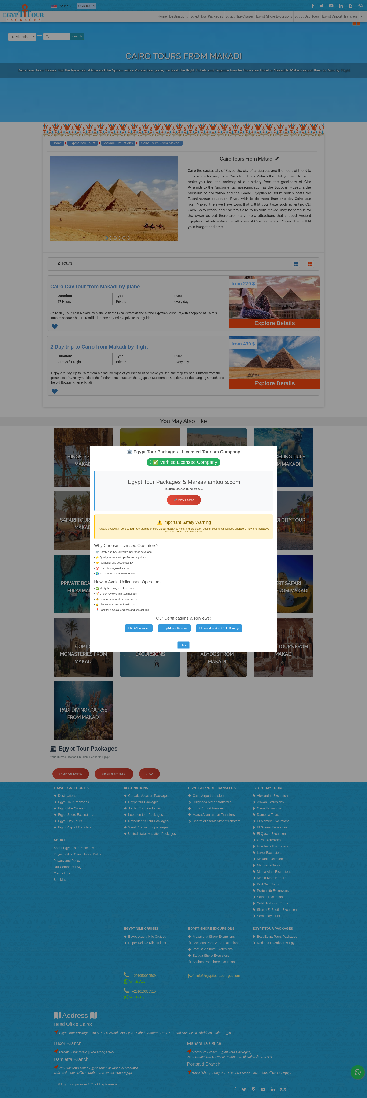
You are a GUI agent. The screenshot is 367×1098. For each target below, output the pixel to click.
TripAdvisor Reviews (174, 628)
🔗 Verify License (184, 499)
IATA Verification (138, 628)
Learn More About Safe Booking (219, 628)
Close (183, 645)
